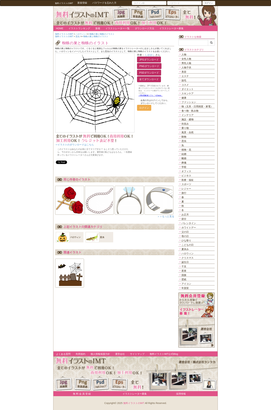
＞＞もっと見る (165, 216)
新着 (97, 28)
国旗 (183, 275)
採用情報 (181, 393)
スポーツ (186, 184)
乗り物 (185, 128)
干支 (183, 266)
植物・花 (186, 149)
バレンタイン (188, 223)
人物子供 (186, 67)
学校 (183, 167)
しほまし (150, 54)
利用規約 (80, 354)
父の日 (185, 231)
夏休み (185, 249)
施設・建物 (187, 119)
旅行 (183, 193)
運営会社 (120, 354)
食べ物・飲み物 (189, 110)
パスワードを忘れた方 (104, 2)
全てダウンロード (149, 79)
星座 (183, 270)
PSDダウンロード (149, 72)
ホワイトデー (188, 227)
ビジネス (186, 175)
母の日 (185, 236)
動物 (183, 136)
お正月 (185, 214)
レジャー (186, 188)
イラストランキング (79, 28)
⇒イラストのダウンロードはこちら (74, 144)
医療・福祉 (187, 180)
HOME (59, 28)
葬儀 (183, 162)
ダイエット (187, 89)
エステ (185, 76)
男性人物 (186, 63)
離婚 (183, 158)
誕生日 (185, 262)
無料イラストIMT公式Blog (164, 354)
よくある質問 (63, 354)
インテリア (187, 115)
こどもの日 (187, 244)
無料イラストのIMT (133, 403)
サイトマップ (137, 354)
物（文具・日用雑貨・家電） (197, 106)
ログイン (209, 3)
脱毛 (183, 80)
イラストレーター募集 (171, 28)
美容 (183, 71)
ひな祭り (186, 240)
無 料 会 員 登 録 (80, 393)
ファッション (188, 102)
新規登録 (82, 2)
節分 (183, 218)
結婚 (183, 154)
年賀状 (185, 288)
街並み (185, 123)
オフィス (186, 171)
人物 (183, 54)
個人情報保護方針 (100, 354)
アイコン (186, 283)
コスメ (185, 84)
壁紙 (183, 279)
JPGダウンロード (148, 59)
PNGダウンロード (149, 66)
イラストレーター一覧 (117, 28)
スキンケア (187, 93)
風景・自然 (187, 132)
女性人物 (186, 58)
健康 (183, 97)
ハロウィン (187, 253)
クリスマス (187, 257)
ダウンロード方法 (144, 28)
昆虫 (183, 141)
